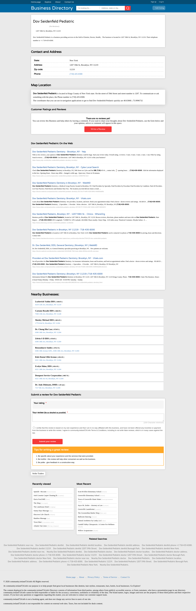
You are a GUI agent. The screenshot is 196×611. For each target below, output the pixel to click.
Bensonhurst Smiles (47, 348)
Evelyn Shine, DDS (47, 366)
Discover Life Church (44, 515)
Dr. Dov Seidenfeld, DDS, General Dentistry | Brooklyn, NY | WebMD (64, 245)
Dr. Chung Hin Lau (47, 329)
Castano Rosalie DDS (48, 311)
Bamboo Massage (42, 519)
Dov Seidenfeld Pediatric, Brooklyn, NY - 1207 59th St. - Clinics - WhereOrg (68, 214)
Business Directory (52, 8)
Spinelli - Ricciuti (45, 492)
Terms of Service (110, 578)
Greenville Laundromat (89, 510)
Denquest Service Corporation (52, 375)
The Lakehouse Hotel (44, 508)
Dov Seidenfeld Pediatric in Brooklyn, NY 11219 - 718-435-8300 (63, 229)
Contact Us (69, 2)
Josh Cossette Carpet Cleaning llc (49, 496)
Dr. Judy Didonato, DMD (50, 385)
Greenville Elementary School (91, 496)
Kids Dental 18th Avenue (49, 357)
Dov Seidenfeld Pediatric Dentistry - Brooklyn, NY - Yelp (59, 151)
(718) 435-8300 (76, 74)
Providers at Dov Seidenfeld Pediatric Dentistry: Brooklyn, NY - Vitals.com (67, 258)
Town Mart (44, 523)
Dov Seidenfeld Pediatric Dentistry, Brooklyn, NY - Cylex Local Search (65, 167)
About (58, 2)
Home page (36, 2)
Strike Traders (38, 474)
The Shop (41, 504)
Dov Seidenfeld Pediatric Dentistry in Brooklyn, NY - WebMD (61, 183)
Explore (48, 2)
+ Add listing (159, 8)
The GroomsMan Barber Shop (92, 514)
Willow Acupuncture (88, 531)
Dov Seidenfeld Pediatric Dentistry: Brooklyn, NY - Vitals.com (61, 198)
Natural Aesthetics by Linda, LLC (91, 521)
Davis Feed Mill (42, 500)
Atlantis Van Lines (46, 527)
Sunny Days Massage (43, 511)
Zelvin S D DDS (45, 338)
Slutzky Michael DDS (48, 320)
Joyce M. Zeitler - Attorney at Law (93, 506)
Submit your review (47, 442)
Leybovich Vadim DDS (48, 301)
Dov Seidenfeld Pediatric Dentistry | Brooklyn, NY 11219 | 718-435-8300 (67, 274)
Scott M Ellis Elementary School (92, 492)
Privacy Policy (94, 578)
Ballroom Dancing (87, 518)
